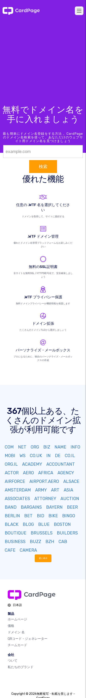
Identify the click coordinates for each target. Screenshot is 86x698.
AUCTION (69, 498)
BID (40, 515)
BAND (11, 507)
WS (23, 455)
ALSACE (71, 481)
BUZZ (35, 541)
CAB (63, 541)
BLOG (28, 524)
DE (57, 455)
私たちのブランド (20, 667)
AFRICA (45, 472)
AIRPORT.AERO (44, 481)
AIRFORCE (15, 481)
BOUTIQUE (15, 533)
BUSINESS (15, 541)
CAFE (10, 550)
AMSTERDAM (18, 490)
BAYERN (54, 507)
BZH (49, 541)
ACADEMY (32, 464)
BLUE (44, 524)
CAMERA (28, 550)
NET (22, 447)
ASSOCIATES (17, 498)
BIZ (46, 447)
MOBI (10, 455)
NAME (60, 447)
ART (55, 490)
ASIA (68, 490)
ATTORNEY (45, 498)
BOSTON (62, 524)
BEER (72, 507)
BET (28, 515)
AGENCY (65, 472)
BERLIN (12, 515)
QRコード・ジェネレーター (27, 639)
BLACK (11, 524)
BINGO (68, 515)
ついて (12, 661)
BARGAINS (31, 507)
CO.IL (70, 455)
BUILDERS (67, 533)
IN (48, 455)
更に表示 (43, 558)
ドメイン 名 (16, 632)
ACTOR (12, 472)
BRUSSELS (42, 533)
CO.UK (36, 455)
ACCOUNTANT (60, 464)
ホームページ (17, 619)
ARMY (41, 490)
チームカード (17, 645)
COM (9, 447)
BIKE (53, 515)
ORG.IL (11, 464)
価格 (11, 626)
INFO (75, 447)
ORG (35, 447)
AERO (28, 472)
